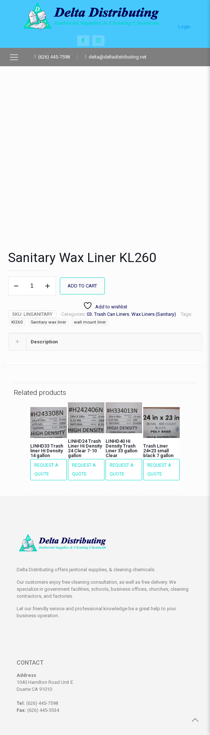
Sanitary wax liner (48, 273)
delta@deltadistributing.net (118, 57)
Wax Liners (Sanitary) (153, 266)
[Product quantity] (32, 237)
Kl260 (17, 273)
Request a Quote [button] (46, 421)
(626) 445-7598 (54, 57)
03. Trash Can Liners (108, 266)
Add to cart (82, 237)
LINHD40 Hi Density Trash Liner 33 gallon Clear (121, 400)
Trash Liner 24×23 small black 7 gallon (158, 402)
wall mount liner (90, 273)
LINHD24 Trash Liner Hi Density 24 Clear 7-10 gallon (85, 400)
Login (184, 23)
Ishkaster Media (135, 713)
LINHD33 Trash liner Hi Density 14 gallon (46, 402)
